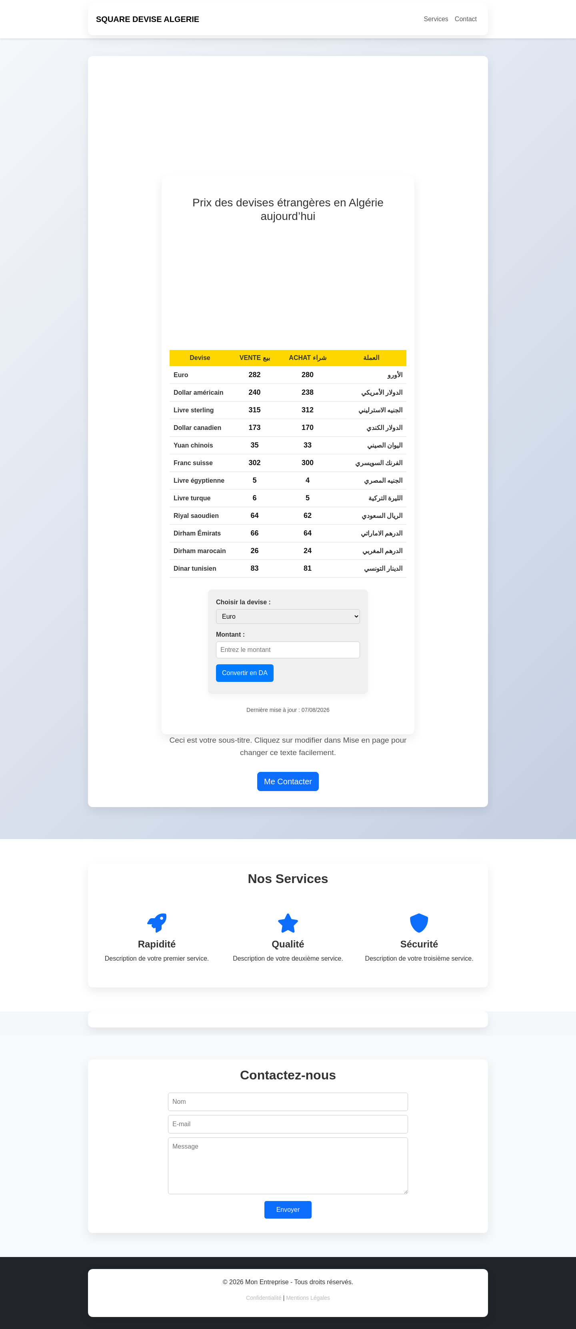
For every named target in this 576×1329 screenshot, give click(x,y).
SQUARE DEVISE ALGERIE (147, 19)
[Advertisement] (333, 120)
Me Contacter (288, 781)
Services (436, 19)
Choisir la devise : (243, 602)
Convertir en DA (245, 672)
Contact (466, 19)
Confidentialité (264, 1298)
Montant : (230, 634)
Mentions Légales (308, 1298)
